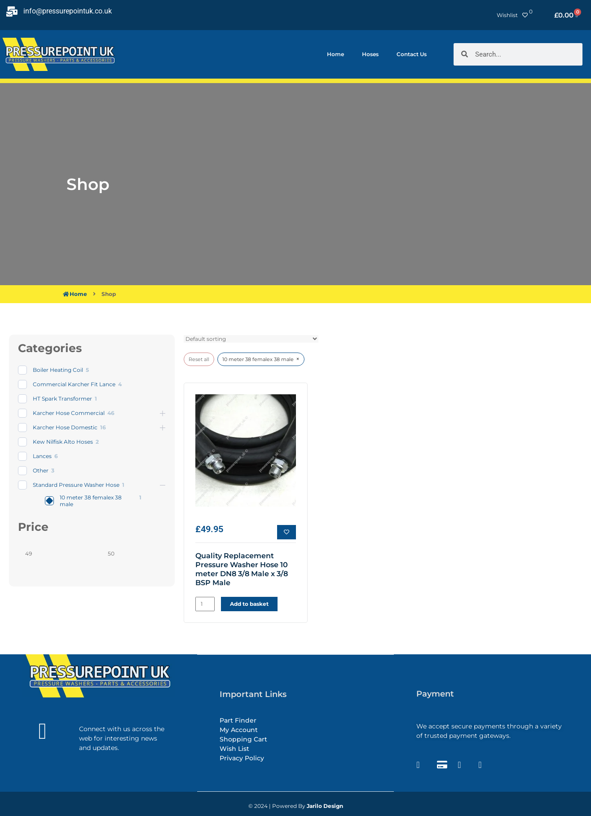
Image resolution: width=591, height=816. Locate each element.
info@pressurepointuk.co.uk (67, 11)
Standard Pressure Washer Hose (76, 484)
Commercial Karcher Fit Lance (74, 384)
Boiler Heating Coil (58, 369)
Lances (42, 456)
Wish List (234, 748)
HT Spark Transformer (62, 398)
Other (41, 470)
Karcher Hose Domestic (65, 427)
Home (335, 54)
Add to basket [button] (249, 603)
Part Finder (238, 720)
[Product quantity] (205, 604)
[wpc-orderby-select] (251, 339)
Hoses (370, 54)
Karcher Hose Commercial (69, 413)
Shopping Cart (243, 739)
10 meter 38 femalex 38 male (91, 501)
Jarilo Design (325, 806)
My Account (239, 729)
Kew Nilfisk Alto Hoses (63, 441)
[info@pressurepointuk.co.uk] (12, 12)
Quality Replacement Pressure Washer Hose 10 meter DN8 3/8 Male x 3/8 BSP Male (241, 569)
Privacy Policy (242, 758)
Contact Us (412, 54)
